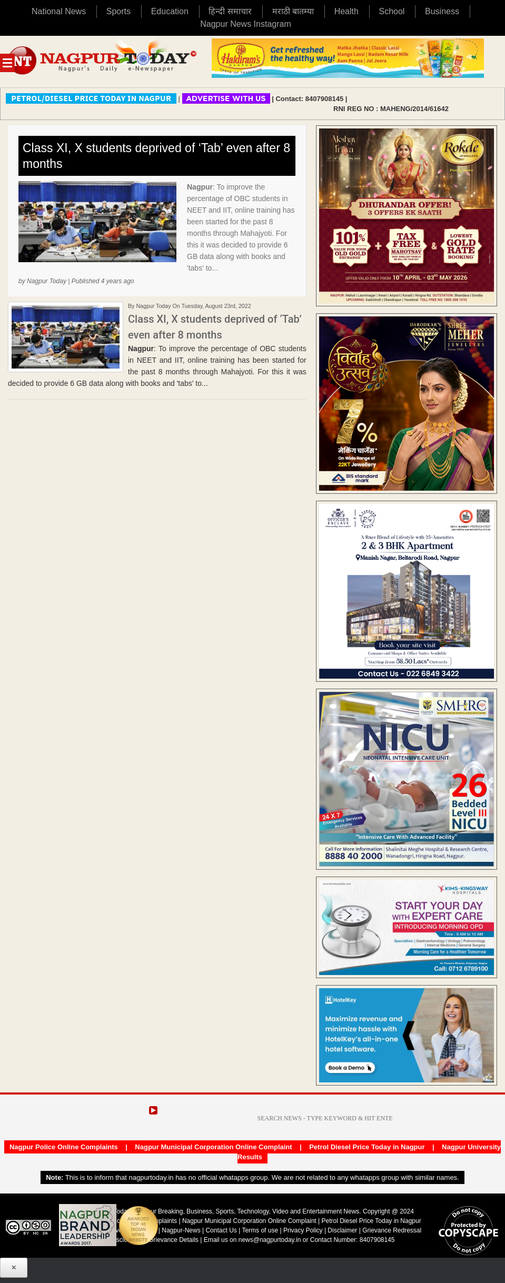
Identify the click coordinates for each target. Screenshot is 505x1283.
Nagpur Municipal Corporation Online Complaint (213, 1147)
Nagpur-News (181, 1230)
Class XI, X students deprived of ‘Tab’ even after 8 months (156, 156)
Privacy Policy (303, 1230)
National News (59, 11)
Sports (118, 11)
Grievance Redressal (391, 1230)
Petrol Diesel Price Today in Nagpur (366, 1147)
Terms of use (260, 1230)
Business (442, 11)
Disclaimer (343, 1230)
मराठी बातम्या (293, 11)
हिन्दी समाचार (230, 11)
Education (170, 11)
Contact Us (220, 1230)
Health (346, 11)
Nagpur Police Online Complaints (63, 1147)
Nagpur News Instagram (245, 23)
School (392, 11)
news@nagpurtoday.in (270, 1240)
